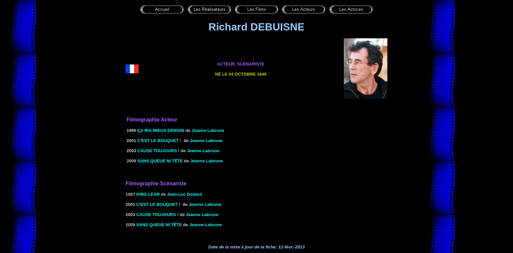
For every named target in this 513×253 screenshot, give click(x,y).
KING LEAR (148, 194)
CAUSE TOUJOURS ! (158, 150)
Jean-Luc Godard (184, 194)
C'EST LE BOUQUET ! (159, 140)
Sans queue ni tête (160, 160)
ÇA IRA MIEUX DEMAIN (160, 130)
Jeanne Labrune (206, 140)
